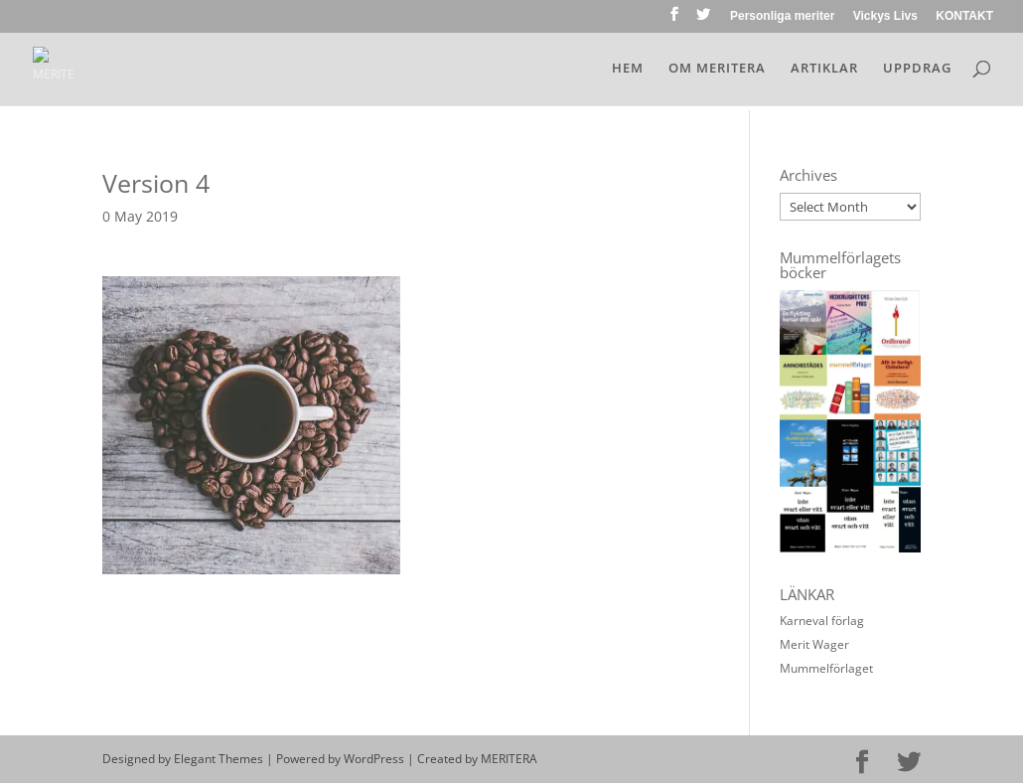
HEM (628, 69)
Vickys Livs (885, 16)
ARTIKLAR (824, 69)
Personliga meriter (782, 16)
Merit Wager (814, 644)
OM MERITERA (717, 69)
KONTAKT (964, 16)
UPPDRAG (917, 69)
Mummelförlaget (826, 668)
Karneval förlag (822, 620)
